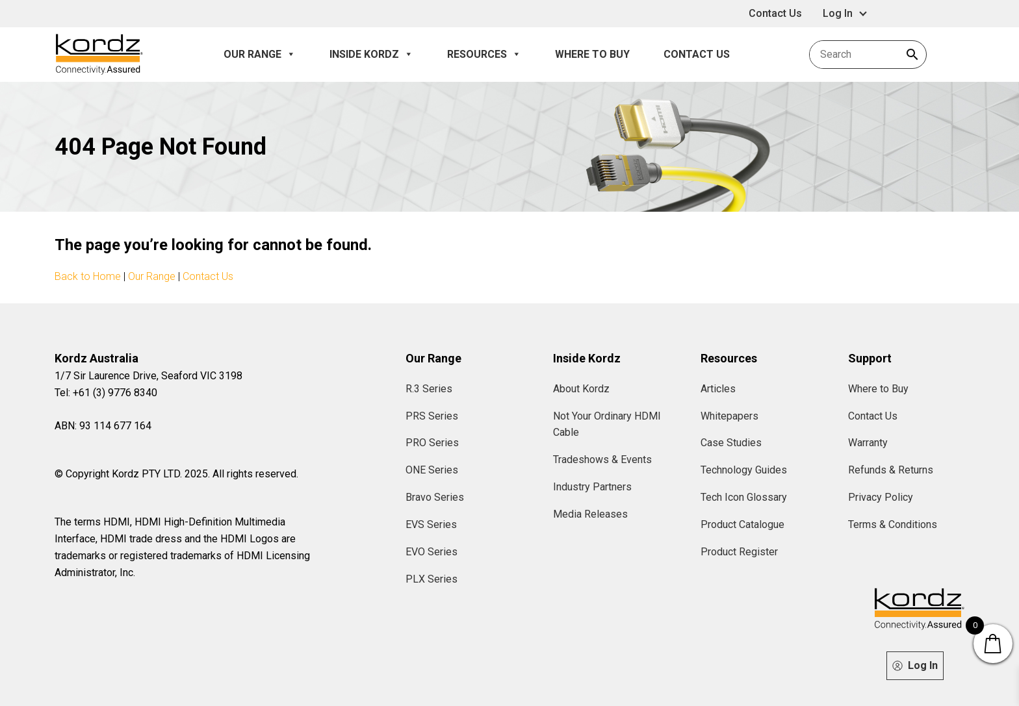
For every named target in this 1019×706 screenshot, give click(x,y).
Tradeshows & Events (602, 459)
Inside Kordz (371, 54)
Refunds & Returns (890, 470)
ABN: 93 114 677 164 (103, 426)
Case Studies (731, 442)
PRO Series (432, 442)
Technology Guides (744, 470)
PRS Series (432, 416)
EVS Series (431, 524)
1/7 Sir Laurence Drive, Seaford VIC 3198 (148, 376)
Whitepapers (729, 416)
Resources (484, 54)
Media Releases (590, 514)
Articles (718, 389)
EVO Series (432, 552)
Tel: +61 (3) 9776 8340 (106, 392)
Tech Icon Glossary (744, 497)
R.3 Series (429, 389)
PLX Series (432, 579)
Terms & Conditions (892, 524)
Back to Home (88, 276)
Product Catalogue (742, 524)
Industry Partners (592, 487)
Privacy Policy (880, 497)
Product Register (739, 552)
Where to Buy (592, 54)
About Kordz (581, 389)
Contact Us (775, 13)
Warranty (868, 442)
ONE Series (432, 470)
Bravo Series (435, 497)
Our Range (260, 54)
